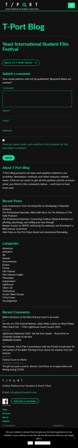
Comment (8, 87)
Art (4, 255)
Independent (8, 281)
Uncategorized (9, 300)
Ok (30, 443)
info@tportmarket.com (23, 392)
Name (6, 110)
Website (7, 130)
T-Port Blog (23, 26)
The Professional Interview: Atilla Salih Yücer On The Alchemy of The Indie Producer (37, 214)
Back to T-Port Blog (18, 62)
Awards (6, 258)
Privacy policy (42, 443)
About (5, 417)
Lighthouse (7, 284)
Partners (6, 413)
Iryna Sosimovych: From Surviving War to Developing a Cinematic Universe (35, 207)
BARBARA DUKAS (11, 340)
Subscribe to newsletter (25, 401)
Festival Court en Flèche (14, 359)
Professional (8, 291)
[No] (74, 438)
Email (6, 120)
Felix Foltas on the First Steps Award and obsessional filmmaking (34, 232)
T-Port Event (8, 297)
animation (7, 251)
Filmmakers (8, 277)
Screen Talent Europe (13, 294)
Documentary (9, 261)
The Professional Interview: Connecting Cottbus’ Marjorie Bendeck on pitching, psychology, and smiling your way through (37, 221)
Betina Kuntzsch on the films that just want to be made (30, 317)
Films (4, 409)
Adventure (7, 248)
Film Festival (8, 271)
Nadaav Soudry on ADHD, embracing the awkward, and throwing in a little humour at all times (37, 227)
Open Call (7, 287)
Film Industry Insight (12, 274)
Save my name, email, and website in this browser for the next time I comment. (35, 146)
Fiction (6, 268)
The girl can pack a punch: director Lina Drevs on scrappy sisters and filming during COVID (37, 368)
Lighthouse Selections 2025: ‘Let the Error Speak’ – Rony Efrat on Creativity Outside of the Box (35, 335)
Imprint (5, 421)
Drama (5, 264)
